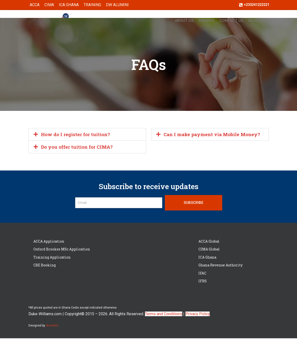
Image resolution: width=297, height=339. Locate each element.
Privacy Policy (197, 314)
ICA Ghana (69, 5)
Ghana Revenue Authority (220, 265)
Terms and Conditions (163, 314)
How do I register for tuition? (77, 134)
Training (92, 5)
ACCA (34, 5)
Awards (207, 20)
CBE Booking (44, 265)
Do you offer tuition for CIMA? (78, 147)
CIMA (49, 5)
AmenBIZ (52, 326)
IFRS (202, 281)
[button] (87, 135)
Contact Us (232, 20)
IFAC (202, 274)
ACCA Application (48, 242)
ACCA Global (209, 242)
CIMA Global (209, 250)
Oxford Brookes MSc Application (61, 250)
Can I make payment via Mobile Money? (214, 134)
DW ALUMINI (117, 5)
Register (257, 20)
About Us (184, 20)
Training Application (52, 258)
